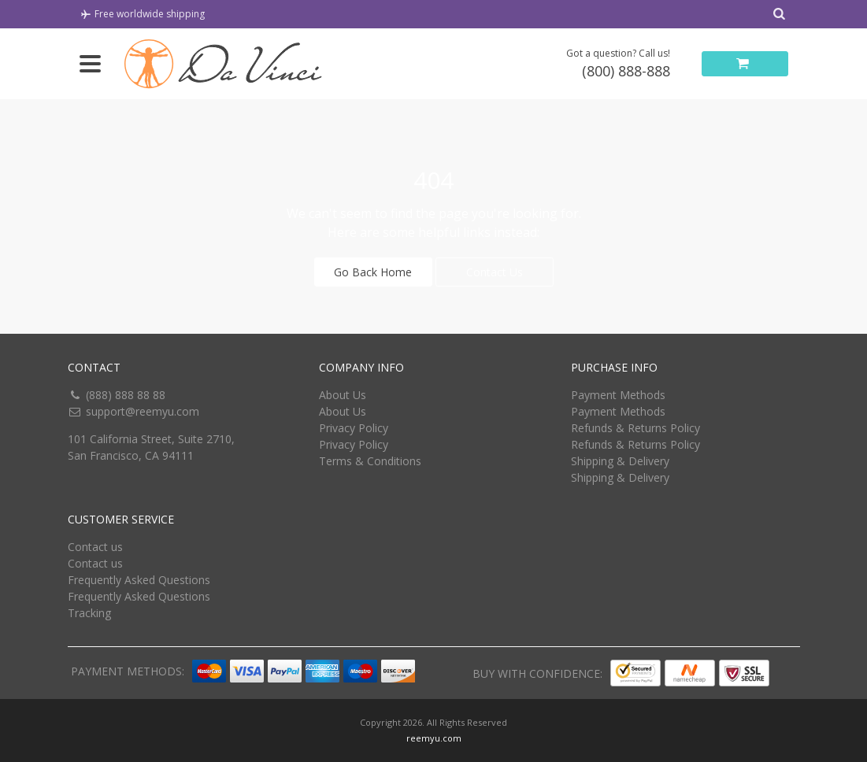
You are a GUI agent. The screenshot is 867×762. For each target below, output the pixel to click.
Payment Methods (618, 394)
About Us (342, 394)
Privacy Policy (353, 427)
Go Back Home (373, 271)
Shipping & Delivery (620, 460)
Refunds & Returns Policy (635, 427)
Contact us (95, 546)
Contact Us (494, 271)
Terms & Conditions (370, 460)
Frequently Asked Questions (139, 579)
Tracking (89, 612)
